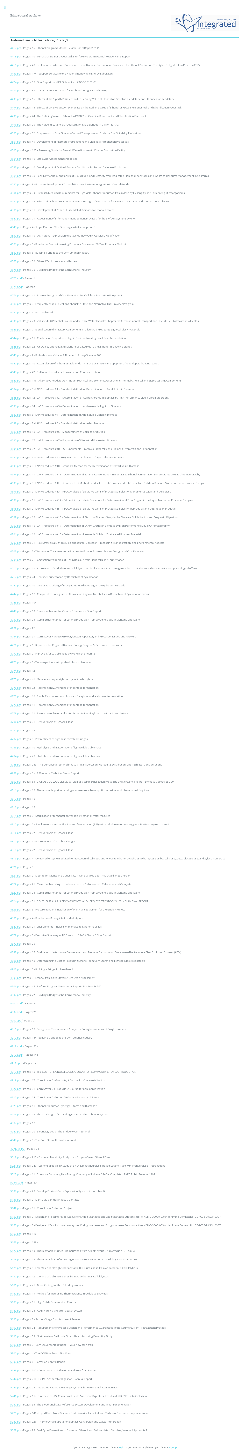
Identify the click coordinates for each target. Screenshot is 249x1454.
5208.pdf (15, 1362)
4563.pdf (15, 252)
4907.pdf (15, 995)
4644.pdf (15, 338)
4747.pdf (15, 611)
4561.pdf (15, 244)
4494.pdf (15, 107)
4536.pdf (15, 193)
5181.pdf (15, 1285)
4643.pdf (15, 329)
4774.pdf (15, 670)
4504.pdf (15, 158)
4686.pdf (15, 406)
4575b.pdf (16, 287)
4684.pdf (15, 389)
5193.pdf (15, 1336)
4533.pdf (15, 167)
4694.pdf (15, 474)
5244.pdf (15, 1379)
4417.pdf (15, 48)
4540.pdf (15, 218)
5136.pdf (15, 1199)
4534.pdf (15, 176)
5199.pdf (15, 1344)
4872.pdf (15, 935)
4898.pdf (15, 960)
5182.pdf (15, 1293)
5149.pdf (15, 1208)
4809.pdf (15, 781)
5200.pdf (15, 1353)
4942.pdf (15, 1131)
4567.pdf (15, 261)
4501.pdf (15, 141)
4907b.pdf (16, 1012)
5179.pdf (15, 1268)
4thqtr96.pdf (17, 1148)
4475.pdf (15, 90)
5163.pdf (15, 1242)
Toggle (7, 7)
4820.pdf (15, 867)
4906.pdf (15, 986)
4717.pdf (15, 577)
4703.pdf (15, 551)
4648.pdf (15, 372)
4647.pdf (15, 363)
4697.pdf (15, 500)
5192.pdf (15, 1327)
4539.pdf (15, 210)
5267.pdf (15, 1404)
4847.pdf (15, 926)
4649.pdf (15, 380)
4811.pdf (15, 790)
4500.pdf (15, 133)
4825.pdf (15, 909)
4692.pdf (15, 457)
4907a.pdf (16, 1003)
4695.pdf (15, 483)
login (121, 1447)
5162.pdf (15, 1234)
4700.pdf (15, 525)
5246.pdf (15, 1396)
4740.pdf (15, 585)
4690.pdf (15, 440)
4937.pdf (15, 1123)
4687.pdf (15, 414)
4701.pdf (15, 534)
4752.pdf (15, 628)
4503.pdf (15, 150)
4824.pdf (15, 901)
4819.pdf (15, 858)
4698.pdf (15, 508)
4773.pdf (15, 662)
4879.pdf (15, 943)
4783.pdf (15, 747)
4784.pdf (15, 756)
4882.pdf (15, 952)
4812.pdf (15, 798)
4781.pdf (15, 730)
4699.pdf (15, 517)
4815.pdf (15, 824)
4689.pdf (15, 432)
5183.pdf (15, 1302)
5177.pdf (15, 1251)
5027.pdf (15, 1174)
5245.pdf (15, 1387)
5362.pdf (15, 1430)
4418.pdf (15, 56)
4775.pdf (15, 679)
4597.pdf (15, 312)
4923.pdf (15, 1106)
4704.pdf (15, 560)
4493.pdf (15, 99)
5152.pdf (15, 1216)
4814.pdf (15, 816)
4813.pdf (15, 807)
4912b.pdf (16, 1054)
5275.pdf (15, 1413)
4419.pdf (15, 65)
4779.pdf (15, 713)
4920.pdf (15, 1089)
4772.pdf (15, 653)
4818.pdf (15, 850)
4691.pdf (15, 449)
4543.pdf (15, 227)
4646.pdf (15, 355)
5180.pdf (15, 1276)
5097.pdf (15, 1191)
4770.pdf (15, 645)
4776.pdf (15, 687)
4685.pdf (15, 397)
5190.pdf (15, 1319)
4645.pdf (15, 346)
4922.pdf (15, 1097)
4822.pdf (15, 884)
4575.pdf (15, 269)
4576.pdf (15, 295)
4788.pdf (15, 764)
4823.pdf (15, 892)
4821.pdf (15, 875)
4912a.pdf (16, 1046)
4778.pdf (15, 705)
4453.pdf (15, 73)
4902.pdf (15, 969)
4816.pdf (15, 833)
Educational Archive (25, 15)
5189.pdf (15, 1310)
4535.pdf (15, 184)
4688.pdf (15, 423)
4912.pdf (15, 1037)
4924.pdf (15, 1114)
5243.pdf (15, 1370)
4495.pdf (15, 116)
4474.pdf (15, 82)
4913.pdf (15, 1071)
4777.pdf (15, 696)
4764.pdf (15, 636)
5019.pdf (15, 1157)
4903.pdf (15, 978)
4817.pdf (15, 841)
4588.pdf (15, 304)
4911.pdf (15, 1029)
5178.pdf (15, 1259)
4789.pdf (15, 773)
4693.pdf (15, 466)
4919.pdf (15, 1080)
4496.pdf (15, 124)
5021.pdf (15, 1165)
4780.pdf (15, 722)
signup (173, 1447)
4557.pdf (15, 235)
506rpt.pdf (16, 1182)
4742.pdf (15, 594)
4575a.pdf (16, 278)
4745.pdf (15, 602)
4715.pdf (15, 568)
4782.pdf (15, 739)
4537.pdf (15, 201)
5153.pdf (15, 1225)
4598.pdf (15, 321)
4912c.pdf (16, 1063)
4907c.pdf (16, 1020)
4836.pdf (15, 918)
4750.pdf (15, 619)
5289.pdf (15, 1421)
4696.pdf (15, 491)
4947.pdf (15, 1140)
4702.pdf (15, 542)
